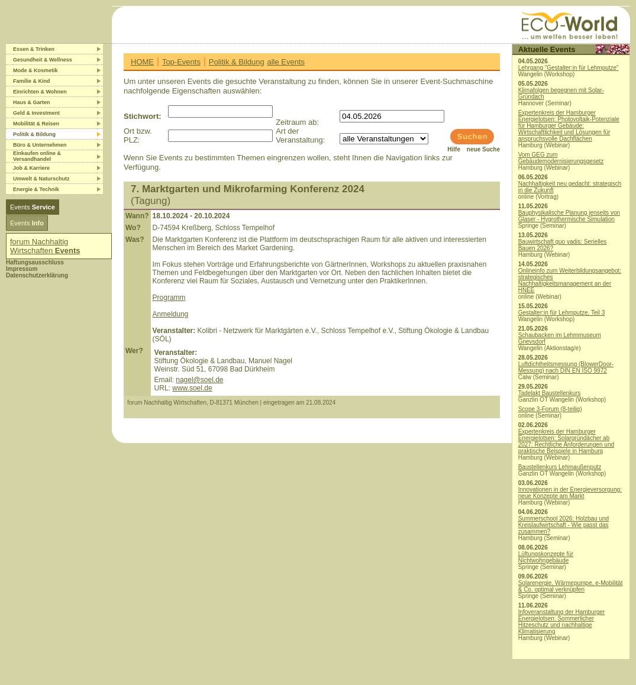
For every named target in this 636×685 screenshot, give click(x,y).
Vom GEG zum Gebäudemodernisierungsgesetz (561, 157)
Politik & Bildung (236, 61)
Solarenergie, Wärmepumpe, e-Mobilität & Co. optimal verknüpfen (570, 586)
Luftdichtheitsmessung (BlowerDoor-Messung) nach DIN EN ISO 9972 (566, 367)
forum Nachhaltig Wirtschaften (45, 246)
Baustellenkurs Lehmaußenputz (560, 467)
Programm (169, 297)
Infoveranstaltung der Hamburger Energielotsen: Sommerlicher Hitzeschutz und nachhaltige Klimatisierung (561, 622)
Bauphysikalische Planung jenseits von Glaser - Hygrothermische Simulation (569, 215)
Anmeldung (171, 314)
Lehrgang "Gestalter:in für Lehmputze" (568, 67)
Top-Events (181, 61)
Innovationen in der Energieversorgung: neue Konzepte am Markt (570, 492)
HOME (142, 61)
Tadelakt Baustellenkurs (549, 393)
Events (32, 207)
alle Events (286, 61)
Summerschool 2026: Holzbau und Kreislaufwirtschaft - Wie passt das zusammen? (563, 525)
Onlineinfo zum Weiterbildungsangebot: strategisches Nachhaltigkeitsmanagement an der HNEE (569, 280)
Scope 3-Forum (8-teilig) (550, 409)
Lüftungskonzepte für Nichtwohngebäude (545, 557)
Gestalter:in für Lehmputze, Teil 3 (561, 312)
